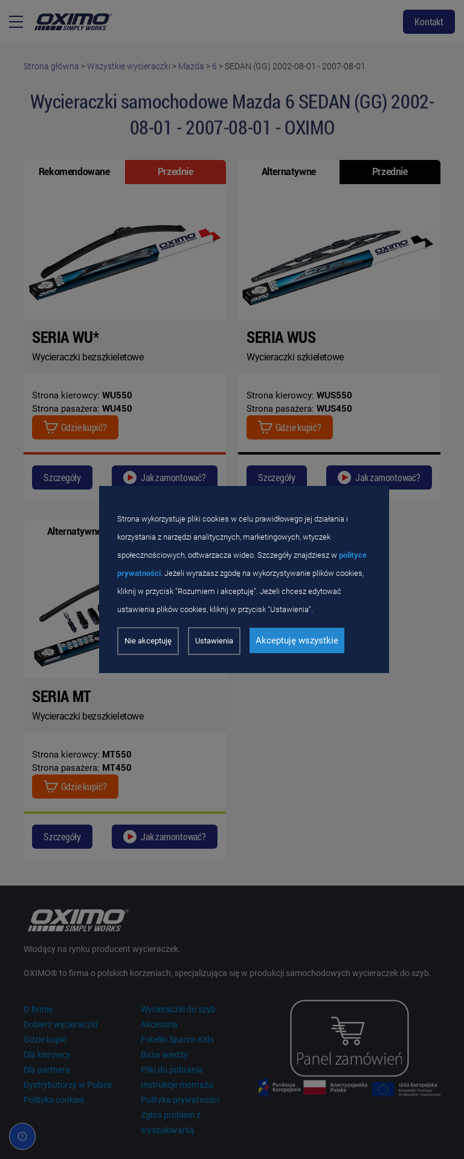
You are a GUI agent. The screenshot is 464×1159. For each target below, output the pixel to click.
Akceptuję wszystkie (297, 640)
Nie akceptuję (148, 640)
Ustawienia (214, 640)
